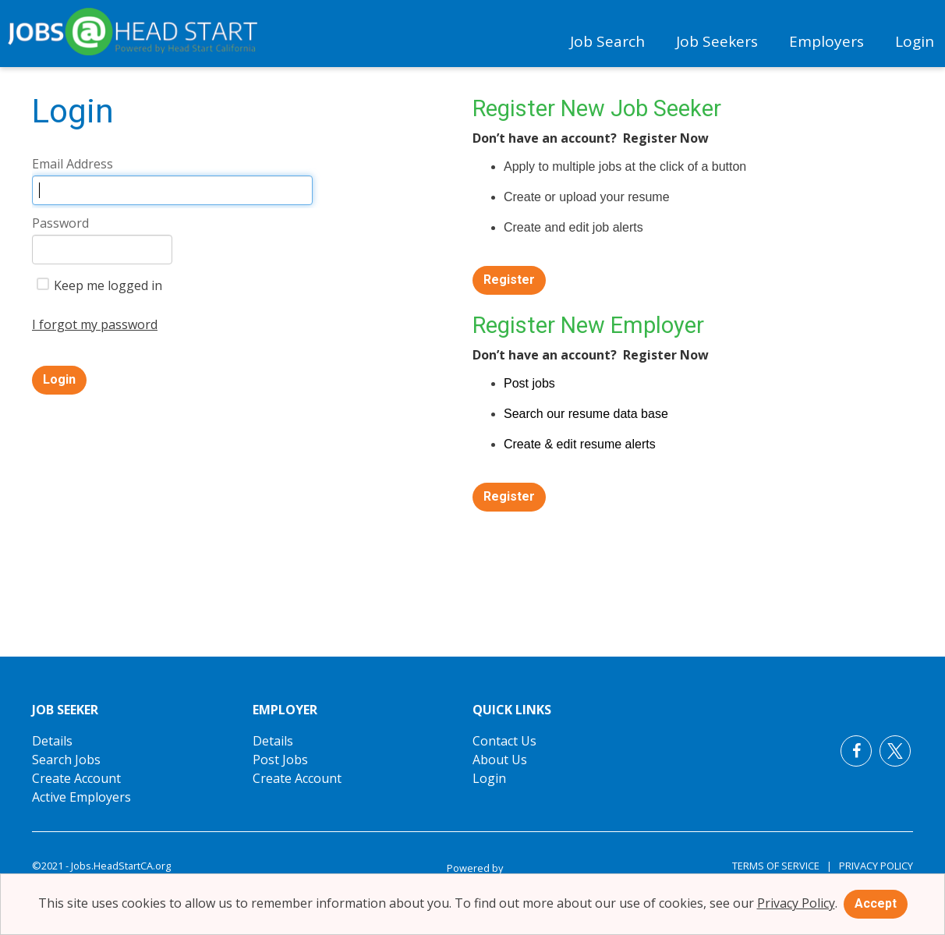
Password (60, 223)
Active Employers (81, 797)
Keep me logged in (99, 285)
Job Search (607, 41)
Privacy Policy (872, 866)
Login (914, 41)
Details (52, 740)
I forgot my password (95, 324)
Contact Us (504, 740)
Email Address (72, 163)
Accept (876, 903)
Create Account (76, 778)
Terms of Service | (782, 866)
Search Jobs (66, 759)
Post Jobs (280, 759)
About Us (499, 759)
